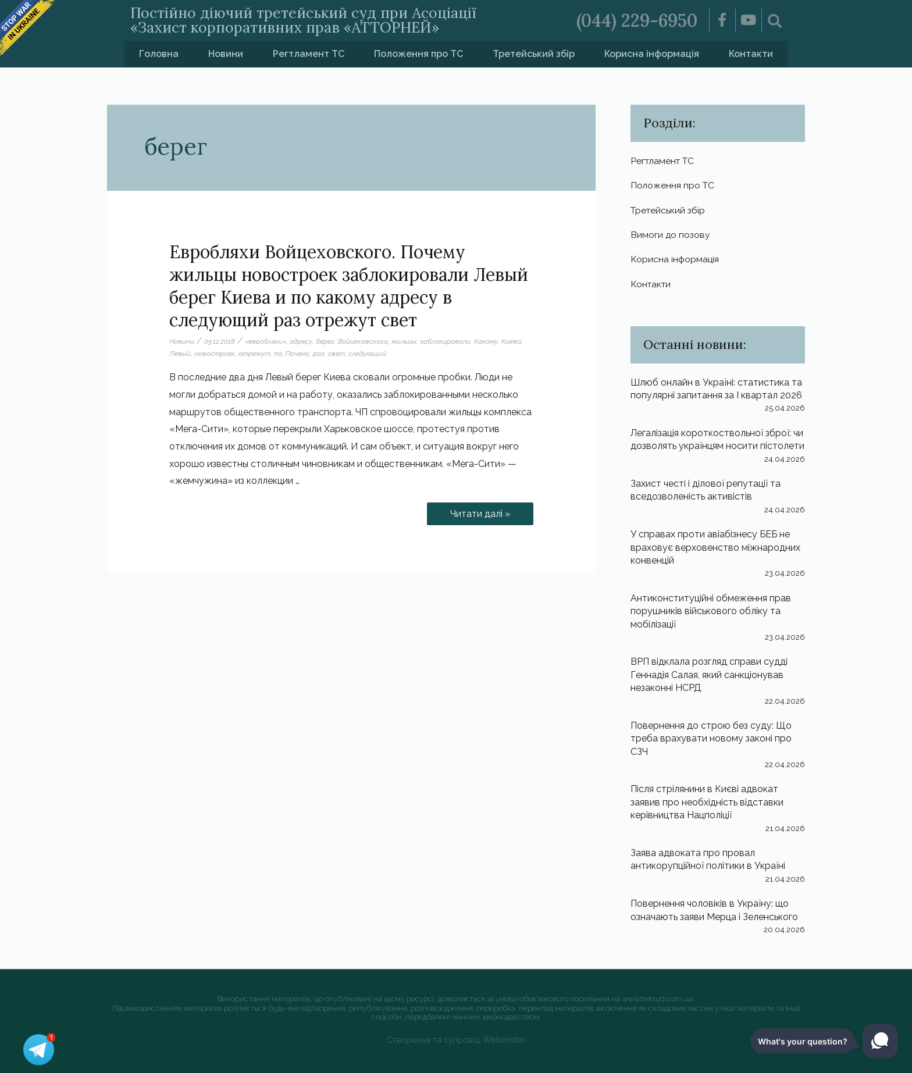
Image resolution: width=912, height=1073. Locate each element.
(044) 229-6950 (636, 20)
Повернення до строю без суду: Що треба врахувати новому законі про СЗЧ (711, 738)
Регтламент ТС (308, 53)
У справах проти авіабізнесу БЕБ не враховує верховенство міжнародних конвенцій (715, 547)
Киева (511, 341)
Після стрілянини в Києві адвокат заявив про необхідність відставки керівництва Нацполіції (706, 802)
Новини (225, 53)
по (278, 354)
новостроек (214, 354)
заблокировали (445, 341)
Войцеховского (363, 341)
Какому (486, 341)
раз (319, 354)
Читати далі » (485, 510)
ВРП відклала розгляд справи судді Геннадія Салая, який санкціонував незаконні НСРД (709, 674)
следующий (367, 354)
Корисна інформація (651, 53)
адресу (301, 341)
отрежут (254, 354)
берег (325, 341)
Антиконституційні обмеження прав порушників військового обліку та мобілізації (710, 611)
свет (336, 354)
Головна (159, 53)
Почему (297, 354)
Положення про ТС (418, 53)
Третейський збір (534, 53)
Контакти (751, 53)
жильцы (403, 341)
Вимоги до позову (670, 234)
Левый (180, 354)
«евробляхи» (265, 341)
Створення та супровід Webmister (456, 1040)
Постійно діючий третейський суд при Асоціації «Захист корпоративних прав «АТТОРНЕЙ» (303, 20)
